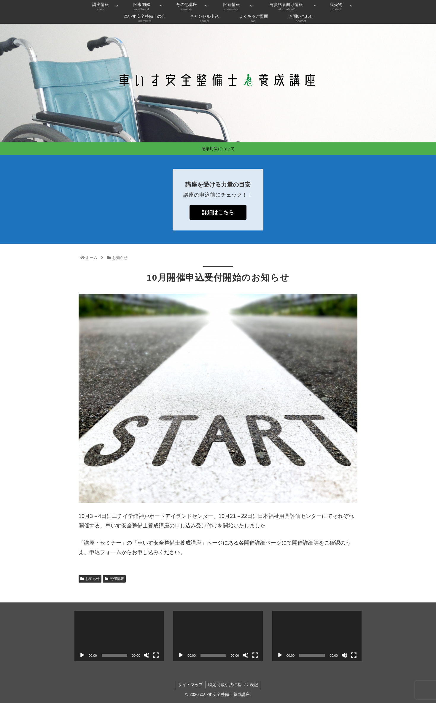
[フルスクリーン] (156, 655)
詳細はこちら (218, 212)
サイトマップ (190, 684)
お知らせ (90, 579)
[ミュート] (146, 655)
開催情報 (114, 579)
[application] (119, 636)
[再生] (82, 655)
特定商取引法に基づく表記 (234, 684)
